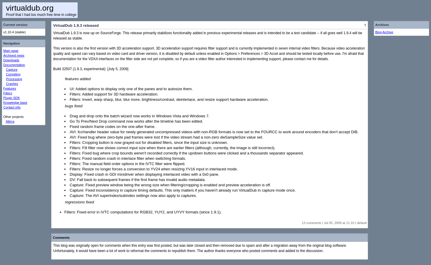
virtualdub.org (30, 8)
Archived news (14, 55)
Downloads (11, 60)
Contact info (12, 107)
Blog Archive (384, 32)
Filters (7, 93)
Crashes (12, 83)
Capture (11, 69)
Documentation (14, 65)
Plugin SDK (11, 98)
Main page (10, 50)
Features (9, 88)
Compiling (13, 74)
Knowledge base (15, 102)
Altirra (10, 121)
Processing (14, 79)
